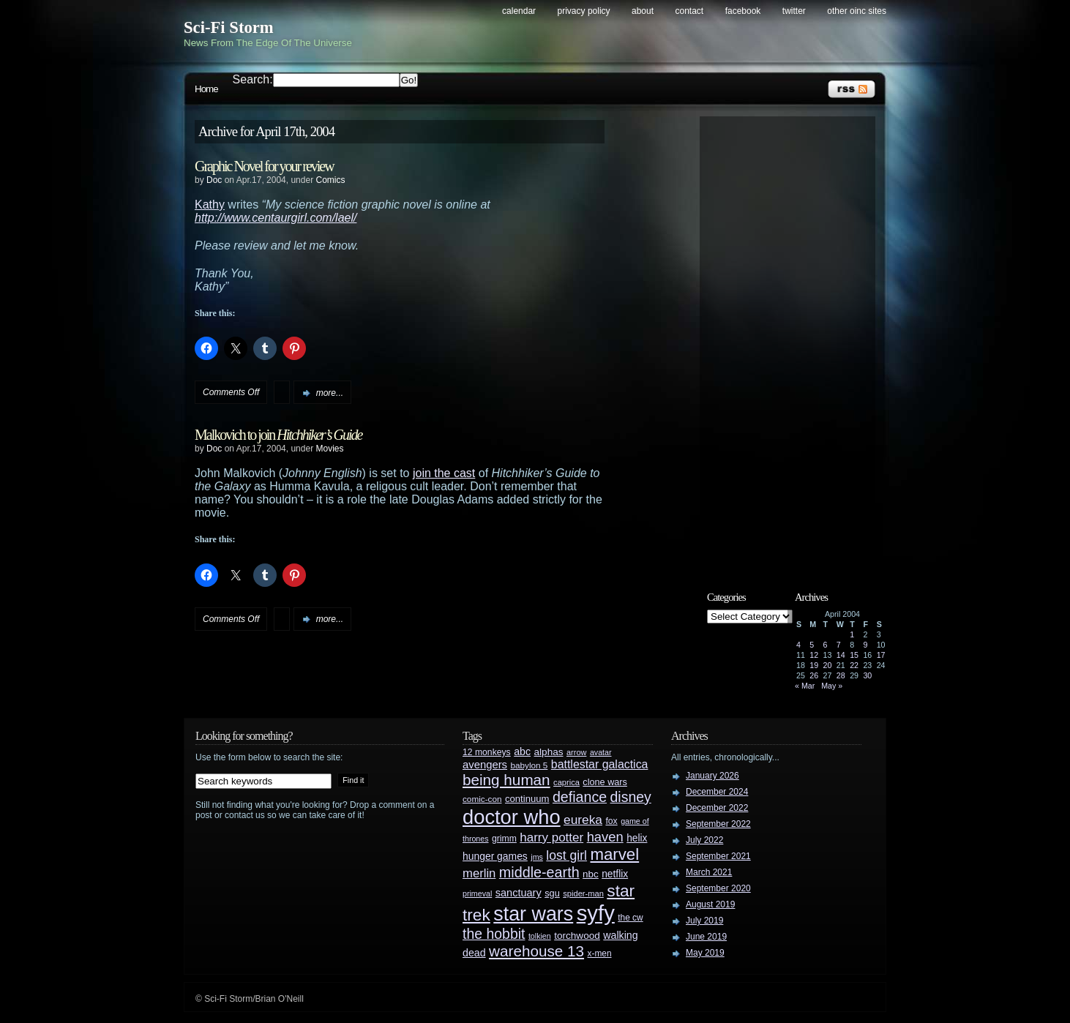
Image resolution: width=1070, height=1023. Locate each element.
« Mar (805, 685)
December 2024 (717, 792)
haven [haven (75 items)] (605, 836)
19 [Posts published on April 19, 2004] (813, 665)
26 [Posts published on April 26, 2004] (813, 675)
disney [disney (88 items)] (630, 797)
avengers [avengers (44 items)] (485, 765)
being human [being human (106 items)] (506, 779)
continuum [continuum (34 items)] (527, 798)
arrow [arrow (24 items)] (576, 752)
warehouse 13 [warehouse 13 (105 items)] (536, 951)
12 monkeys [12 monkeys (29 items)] (487, 752)
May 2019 (705, 953)
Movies (329, 448)
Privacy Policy (584, 11)
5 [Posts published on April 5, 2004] (811, 644)
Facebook (743, 11)
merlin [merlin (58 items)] (479, 873)
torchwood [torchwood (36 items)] (577, 935)
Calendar (519, 11)
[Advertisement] (795, 341)
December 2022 (717, 808)
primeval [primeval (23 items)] (477, 893)
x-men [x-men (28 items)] (599, 953)
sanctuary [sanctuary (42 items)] (518, 893)
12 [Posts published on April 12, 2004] (813, 655)
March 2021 (709, 872)
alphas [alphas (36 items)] (549, 751)
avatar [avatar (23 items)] (601, 752)
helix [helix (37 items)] (636, 838)
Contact (690, 11)
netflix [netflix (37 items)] (615, 874)
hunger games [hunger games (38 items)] (495, 856)
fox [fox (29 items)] (611, 821)
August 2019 (710, 904)
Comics (330, 180)
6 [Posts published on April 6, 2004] (825, 644)
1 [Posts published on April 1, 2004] (852, 634)
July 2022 (704, 840)
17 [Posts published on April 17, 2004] (881, 655)
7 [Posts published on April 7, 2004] (839, 644)
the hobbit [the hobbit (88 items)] (494, 934)
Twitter (794, 11)
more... (329, 393)
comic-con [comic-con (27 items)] (482, 798)
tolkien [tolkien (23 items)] (539, 936)
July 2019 (704, 920)
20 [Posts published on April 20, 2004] (827, 665)
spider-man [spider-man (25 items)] (583, 893)
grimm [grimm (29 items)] (504, 838)
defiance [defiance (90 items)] (580, 797)
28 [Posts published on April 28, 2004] (841, 675)
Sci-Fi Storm (229, 27)
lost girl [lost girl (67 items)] (566, 855)
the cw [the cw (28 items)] (630, 918)
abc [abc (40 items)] (522, 751)
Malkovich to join (278, 435)
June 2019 (706, 937)
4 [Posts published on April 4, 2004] (798, 644)
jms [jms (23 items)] (537, 856)
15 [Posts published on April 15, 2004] (854, 655)
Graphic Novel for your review (264, 166)
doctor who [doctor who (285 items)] (512, 817)
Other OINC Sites (856, 11)
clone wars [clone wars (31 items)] (605, 782)
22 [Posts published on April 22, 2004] (854, 665)
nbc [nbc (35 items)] (591, 874)
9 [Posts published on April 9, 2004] (865, 644)
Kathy (210, 204)
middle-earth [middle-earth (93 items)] (539, 872)
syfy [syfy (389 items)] (596, 913)
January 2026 (712, 776)
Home (206, 88)
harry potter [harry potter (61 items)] (551, 837)
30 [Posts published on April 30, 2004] (867, 675)
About (643, 11)
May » (831, 685)
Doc (214, 180)
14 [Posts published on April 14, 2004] (841, 655)
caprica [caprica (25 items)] (566, 782)
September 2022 (718, 824)
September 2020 (718, 888)
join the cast (444, 473)
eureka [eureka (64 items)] (583, 819)
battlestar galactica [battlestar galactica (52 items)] (599, 764)
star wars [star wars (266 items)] (533, 914)
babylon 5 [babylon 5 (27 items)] (528, 765)
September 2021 (718, 856)
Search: (253, 79)
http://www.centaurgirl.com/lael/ (275, 217)
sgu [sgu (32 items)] (552, 893)
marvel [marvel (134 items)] (614, 854)
